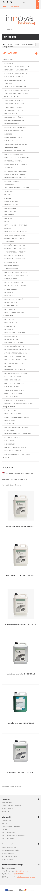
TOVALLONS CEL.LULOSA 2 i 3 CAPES (16, 90)
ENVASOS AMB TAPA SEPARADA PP (15, 164)
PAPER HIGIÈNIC (9, 420)
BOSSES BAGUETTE (10, 336)
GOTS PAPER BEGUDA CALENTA (14, 259)
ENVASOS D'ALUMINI (11, 201)
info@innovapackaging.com (26, 877)
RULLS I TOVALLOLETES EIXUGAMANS (16, 417)
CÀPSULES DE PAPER (11, 397)
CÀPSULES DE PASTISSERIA (13, 393)
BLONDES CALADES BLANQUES (14, 370)
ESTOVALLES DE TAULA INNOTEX (15, 80)
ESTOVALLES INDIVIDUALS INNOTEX (16, 70)
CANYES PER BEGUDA (11, 265)
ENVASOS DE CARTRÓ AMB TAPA (15, 127)
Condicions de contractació (11, 826)
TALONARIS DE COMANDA (13, 107)
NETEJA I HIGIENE (9, 407)
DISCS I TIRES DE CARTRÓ (12, 377)
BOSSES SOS (8, 329)
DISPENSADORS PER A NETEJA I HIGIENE (17, 454)
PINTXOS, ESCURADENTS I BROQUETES (17, 272)
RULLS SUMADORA (10, 114)
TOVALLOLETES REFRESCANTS (14, 100)
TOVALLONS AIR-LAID (11, 97)
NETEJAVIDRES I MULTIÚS (12, 437)
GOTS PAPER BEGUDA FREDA (14, 255)
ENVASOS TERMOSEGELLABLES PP (15, 171)
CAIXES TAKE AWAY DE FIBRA (13, 154)
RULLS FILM (8, 218)
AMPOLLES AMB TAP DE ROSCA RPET (16, 188)
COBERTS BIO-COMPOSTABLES (14, 235)
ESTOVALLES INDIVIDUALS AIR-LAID (16, 73)
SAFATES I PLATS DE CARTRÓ (13, 343)
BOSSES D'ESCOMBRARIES (13, 414)
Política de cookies (8, 838)
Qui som (4, 823)
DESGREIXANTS (9, 441)
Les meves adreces (8, 853)
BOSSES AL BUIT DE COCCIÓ (13, 299)
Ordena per (6, 479)
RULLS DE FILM (9, 215)
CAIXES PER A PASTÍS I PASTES (14, 390)
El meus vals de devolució (10, 850)
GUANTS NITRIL (9, 424)
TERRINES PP (8, 168)
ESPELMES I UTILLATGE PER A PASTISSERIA (18, 403)
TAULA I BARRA (8, 60)
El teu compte (15, 6)
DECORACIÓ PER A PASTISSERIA (14, 400)
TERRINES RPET (9, 185)
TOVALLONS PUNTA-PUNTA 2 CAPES (16, 93)
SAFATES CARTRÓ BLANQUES (14, 346)
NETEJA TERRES (9, 430)
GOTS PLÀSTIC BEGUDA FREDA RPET (16, 245)
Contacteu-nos (6, 820)
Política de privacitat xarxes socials (13, 835)
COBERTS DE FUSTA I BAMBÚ (14, 238)
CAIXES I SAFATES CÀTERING (13, 387)
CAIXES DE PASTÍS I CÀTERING (14, 383)
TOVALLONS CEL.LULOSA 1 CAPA (15, 87)
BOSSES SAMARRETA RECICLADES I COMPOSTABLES (15, 314)
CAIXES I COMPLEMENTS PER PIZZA (16, 144)
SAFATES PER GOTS (10, 262)
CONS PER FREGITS (10, 323)
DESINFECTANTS (9, 444)
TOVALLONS (8, 83)
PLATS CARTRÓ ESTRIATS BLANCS (15, 356)
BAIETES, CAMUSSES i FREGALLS (15, 447)
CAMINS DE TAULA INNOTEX (13, 77)
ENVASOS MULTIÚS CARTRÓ (13, 137)
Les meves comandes (9, 847)
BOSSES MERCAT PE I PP (12, 309)
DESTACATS (6, 457)
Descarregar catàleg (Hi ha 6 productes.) (18, 473)
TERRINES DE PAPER (11, 147)
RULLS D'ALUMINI (10, 208)
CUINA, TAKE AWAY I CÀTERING (13, 120)
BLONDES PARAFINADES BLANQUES (16, 373)
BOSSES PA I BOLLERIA (11, 339)
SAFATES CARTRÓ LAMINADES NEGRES (17, 350)
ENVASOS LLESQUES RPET (13, 181)
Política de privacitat (8, 832)
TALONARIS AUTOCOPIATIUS (13, 110)
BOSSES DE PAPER (10, 319)
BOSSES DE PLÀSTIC (11, 302)
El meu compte (8, 844)
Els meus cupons (7, 859)
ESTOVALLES (8, 63)
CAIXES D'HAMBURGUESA (13, 141)
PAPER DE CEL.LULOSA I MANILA (15, 286)
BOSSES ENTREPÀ (10, 326)
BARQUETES (8, 134)
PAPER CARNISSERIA (11, 289)
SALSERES (7, 195)
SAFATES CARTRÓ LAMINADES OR (15, 353)
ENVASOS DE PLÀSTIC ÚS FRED (14, 174)
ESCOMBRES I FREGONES (12, 451)
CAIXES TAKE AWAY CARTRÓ (13, 131)
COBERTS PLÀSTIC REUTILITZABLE (15, 232)
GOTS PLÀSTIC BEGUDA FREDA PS (15, 249)
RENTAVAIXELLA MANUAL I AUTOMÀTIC (17, 434)
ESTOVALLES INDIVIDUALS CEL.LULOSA (17, 67)
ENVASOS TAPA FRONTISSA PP (14, 161)
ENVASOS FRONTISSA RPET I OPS (15, 178)
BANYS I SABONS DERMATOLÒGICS (16, 427)
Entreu (5, 6)
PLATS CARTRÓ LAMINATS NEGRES (15, 360)
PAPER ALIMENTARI (10, 279)
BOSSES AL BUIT (9, 292)
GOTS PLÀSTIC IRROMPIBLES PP (15, 252)
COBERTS (7, 228)
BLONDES (7, 366)
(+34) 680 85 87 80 (18, 874)
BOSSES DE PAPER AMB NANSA (14, 333)
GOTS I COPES (9, 242)
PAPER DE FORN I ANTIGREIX (14, 282)
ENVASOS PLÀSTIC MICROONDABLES (16, 158)
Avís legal (5, 829)
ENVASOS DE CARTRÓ (11, 124)
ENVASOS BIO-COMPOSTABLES (14, 151)
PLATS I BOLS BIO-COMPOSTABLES (15, 225)
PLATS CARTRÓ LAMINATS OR (14, 363)
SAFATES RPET (9, 191)
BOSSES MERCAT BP (11, 306)
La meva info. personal (9, 856)
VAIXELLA (7, 222)
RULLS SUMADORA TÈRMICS (13, 117)
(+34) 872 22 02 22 (22, 871)
